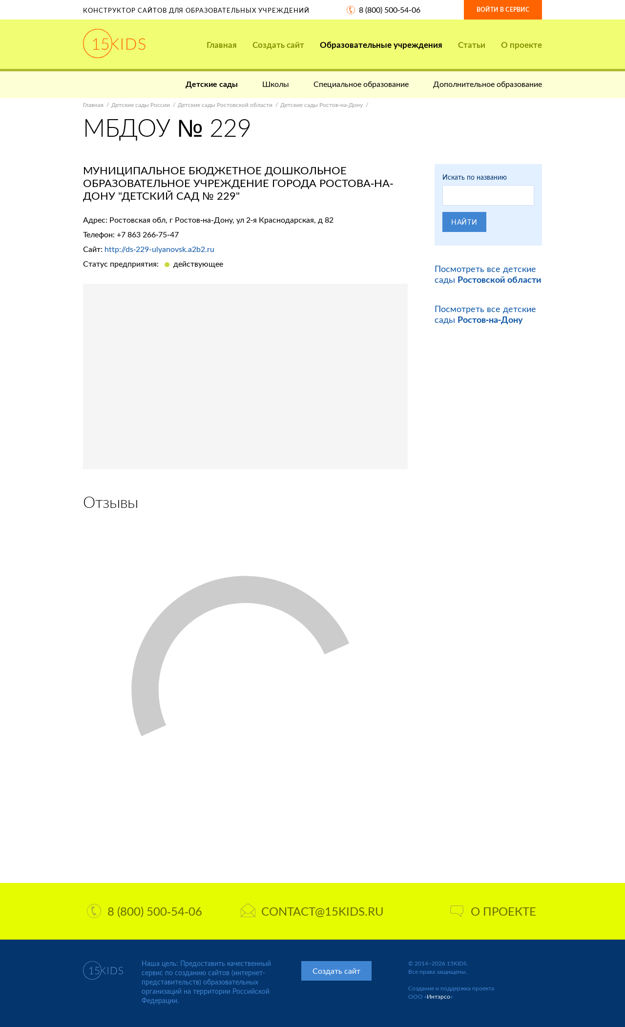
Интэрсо (438, 996)
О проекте (521, 45)
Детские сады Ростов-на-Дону (321, 104)
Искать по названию (474, 177)
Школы (275, 83)
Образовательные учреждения (381, 45)
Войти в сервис (503, 9)
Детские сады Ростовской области (225, 104)
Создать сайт (278, 45)
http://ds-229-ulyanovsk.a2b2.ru (159, 248)
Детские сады (212, 83)
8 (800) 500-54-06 (389, 9)
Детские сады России (140, 104)
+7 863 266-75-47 (148, 234)
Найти (464, 222)
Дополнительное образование (487, 83)
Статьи (471, 45)
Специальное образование (361, 83)
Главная (222, 45)
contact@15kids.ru (312, 911)
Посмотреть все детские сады (488, 274)
